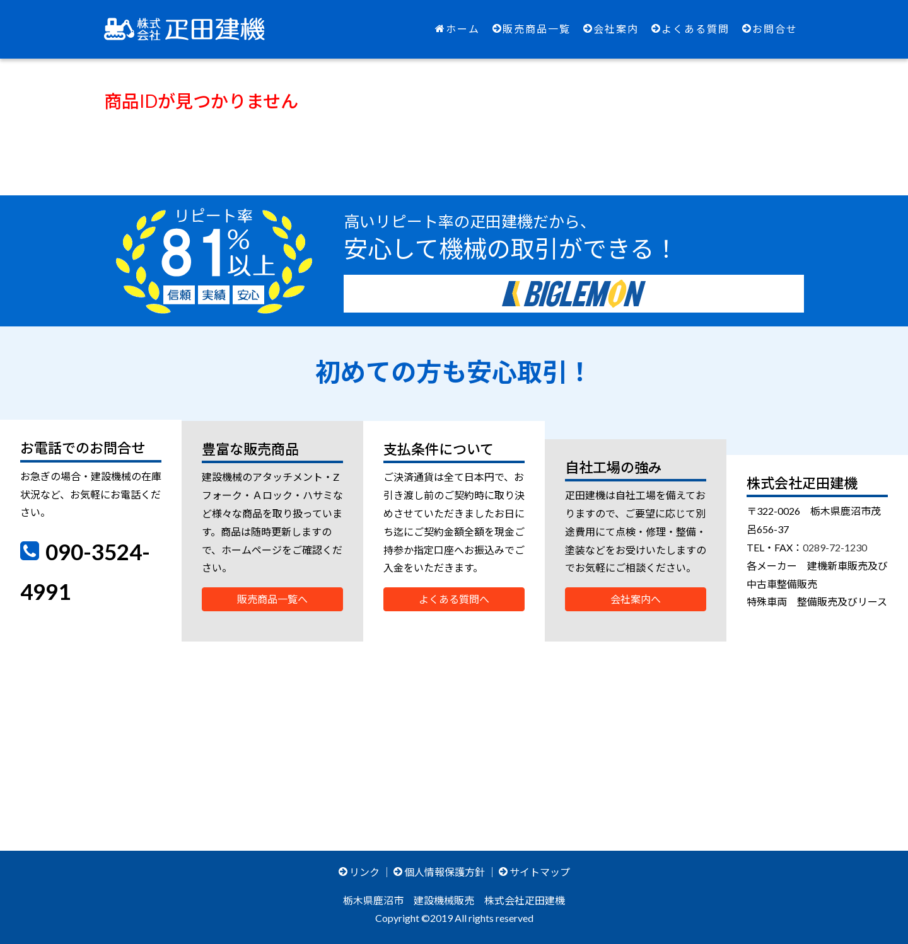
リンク (359, 872)
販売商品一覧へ (272, 599)
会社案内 (611, 29)
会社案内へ (635, 599)
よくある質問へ (454, 599)
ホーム (457, 29)
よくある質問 (690, 29)
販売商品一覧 (531, 29)
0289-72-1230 (835, 547)
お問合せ (770, 29)
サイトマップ (534, 872)
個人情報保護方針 (439, 872)
